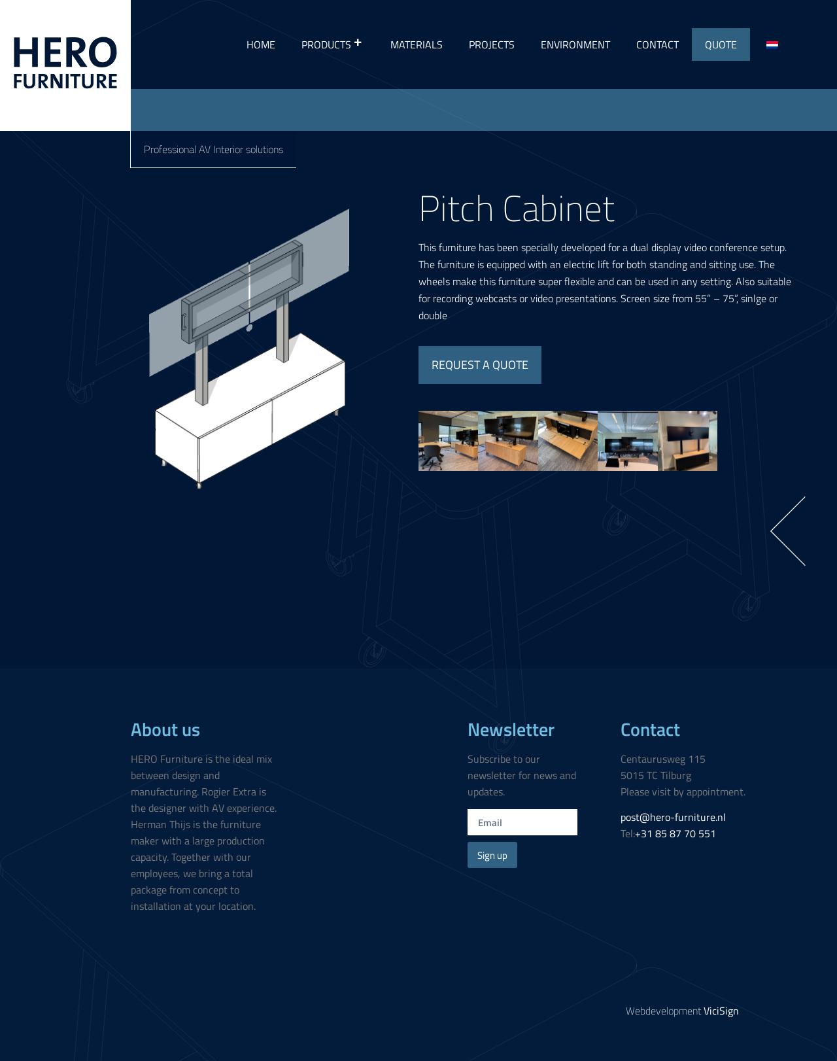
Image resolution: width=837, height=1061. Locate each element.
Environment (575, 44)
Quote (721, 44)
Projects (492, 44)
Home (261, 44)
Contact (657, 44)
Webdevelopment (682, 1010)
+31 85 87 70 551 (675, 833)
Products (332, 44)
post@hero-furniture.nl (673, 817)
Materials (416, 44)
